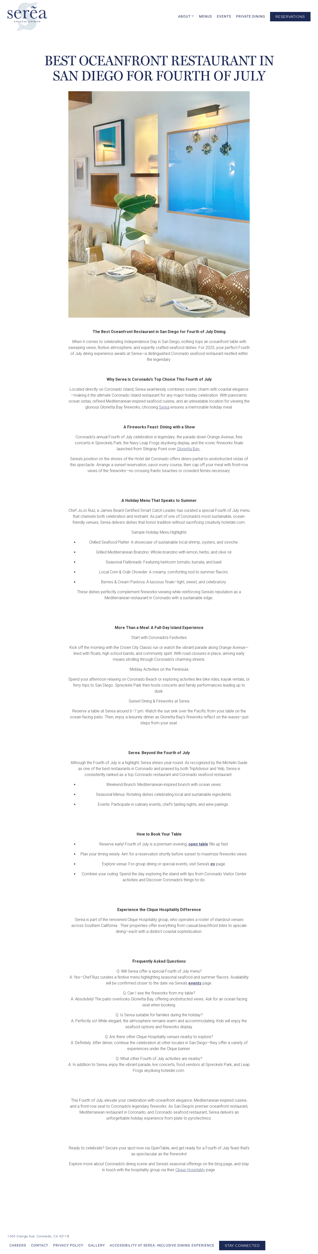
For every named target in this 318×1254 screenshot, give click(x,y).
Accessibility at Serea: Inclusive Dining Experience (162, 1245)
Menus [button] (205, 16)
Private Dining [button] (250, 16)
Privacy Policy (68, 1245)
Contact (39, 1245)
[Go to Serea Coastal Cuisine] (38, 1236)
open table (198, 855)
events (194, 994)
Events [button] (224, 16)
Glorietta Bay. (188, 460)
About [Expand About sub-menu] (186, 16)
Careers (17, 1245)
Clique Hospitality (190, 1181)
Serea (164, 418)
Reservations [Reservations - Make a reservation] (290, 16)
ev (212, 875)
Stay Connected (242, 1245)
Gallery (96, 1245)
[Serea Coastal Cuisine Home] (27, 16)
